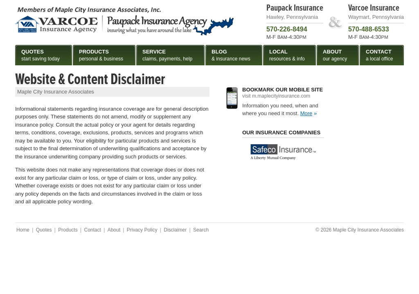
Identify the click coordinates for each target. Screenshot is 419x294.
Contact (92, 230)
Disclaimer (175, 230)
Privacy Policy (142, 230)
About (114, 230)
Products (67, 230)
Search (201, 230)
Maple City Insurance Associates (124, 21)
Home (22, 230)
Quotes (44, 230)
